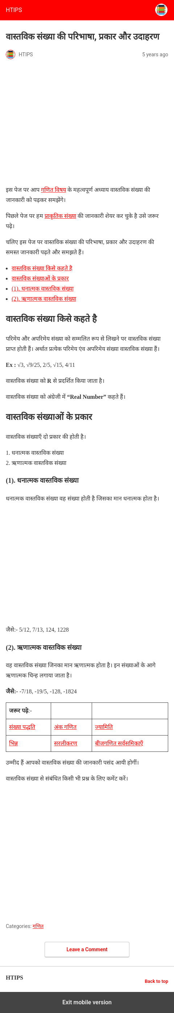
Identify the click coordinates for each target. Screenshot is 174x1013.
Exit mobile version (87, 1002)
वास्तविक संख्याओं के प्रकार (40, 278)
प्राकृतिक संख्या (60, 216)
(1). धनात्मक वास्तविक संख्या (43, 288)
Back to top (156, 981)
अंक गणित (65, 727)
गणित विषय (53, 190)
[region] (87, 564)
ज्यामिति (104, 727)
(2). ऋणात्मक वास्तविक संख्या (44, 299)
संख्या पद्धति (22, 727)
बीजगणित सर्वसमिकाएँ (119, 743)
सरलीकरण (65, 743)
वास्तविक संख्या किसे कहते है (42, 268)
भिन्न (13, 743)
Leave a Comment (87, 949)
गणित (38, 926)
